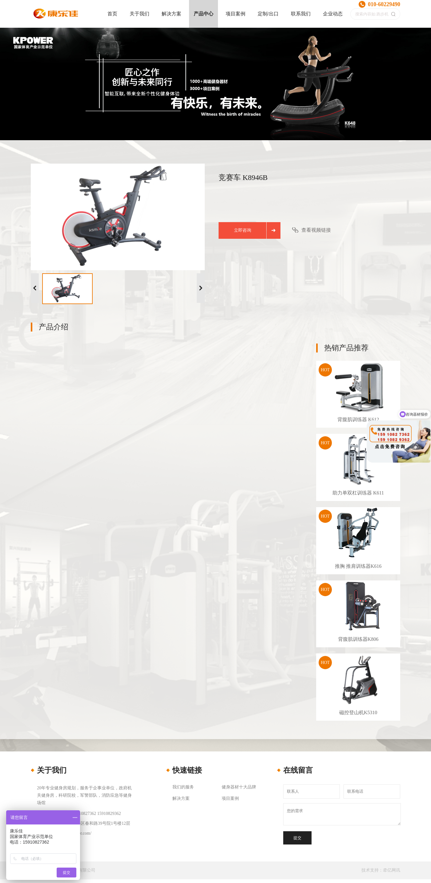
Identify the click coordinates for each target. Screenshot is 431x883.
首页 (112, 13)
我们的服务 (183, 787)
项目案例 (235, 13)
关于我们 (139, 13)
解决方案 (171, 13)
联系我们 (301, 13)
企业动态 (333, 13)
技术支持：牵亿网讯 (380, 870)
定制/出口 (268, 13)
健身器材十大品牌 (239, 787)
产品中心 (203, 13)
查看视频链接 (316, 230)
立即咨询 (242, 230)
